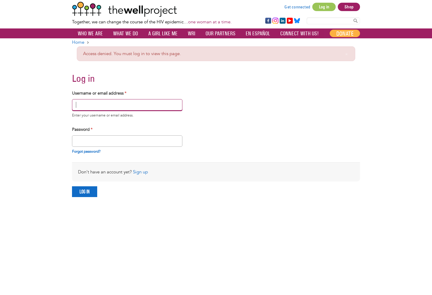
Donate (344, 33)
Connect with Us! (299, 33)
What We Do (125, 33)
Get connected (297, 7)
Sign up (140, 172)
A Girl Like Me (163, 33)
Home (78, 42)
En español (258, 33)
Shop (348, 7)
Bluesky (297, 21)
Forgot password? (86, 151)
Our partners (221, 33)
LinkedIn (283, 21)
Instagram (275, 21)
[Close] (346, 54)
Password (82, 129)
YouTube (289, 21)
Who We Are (90, 33)
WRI (191, 33)
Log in (324, 7)
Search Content (355, 20)
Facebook (268, 21)
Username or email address (99, 93)
